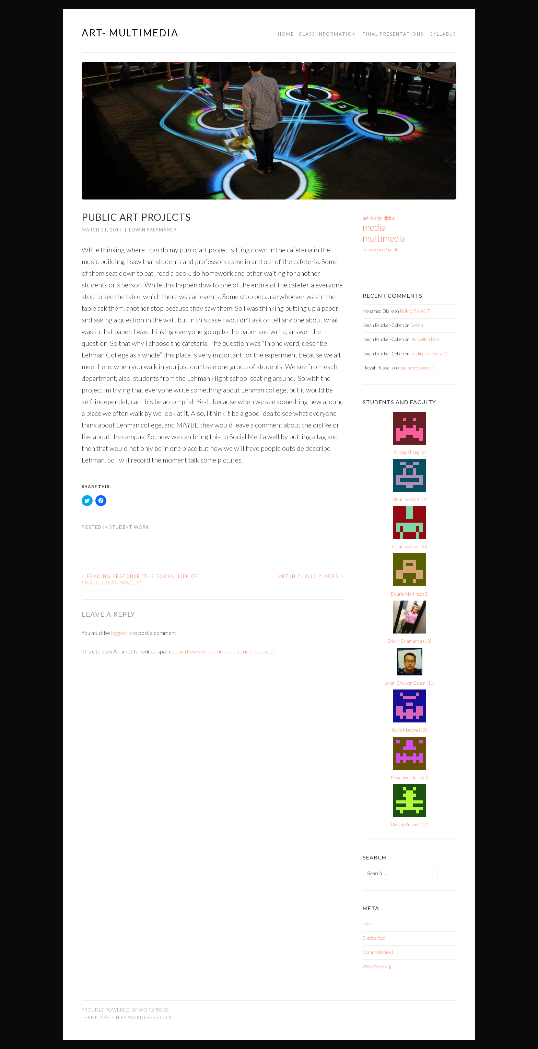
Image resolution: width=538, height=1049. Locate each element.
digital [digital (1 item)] (389, 218)
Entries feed (374, 938)
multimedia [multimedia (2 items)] (384, 238)
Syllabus (443, 34)
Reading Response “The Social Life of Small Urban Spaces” (140, 579)
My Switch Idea (424, 339)
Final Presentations (393, 34)
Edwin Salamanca (153, 229)
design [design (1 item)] (376, 218)
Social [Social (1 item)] (391, 249)
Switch (416, 325)
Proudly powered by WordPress (125, 1010)
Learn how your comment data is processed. (224, 651)
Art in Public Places (311, 576)
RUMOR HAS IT (415, 311)
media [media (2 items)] (374, 227)
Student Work (129, 527)
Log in (368, 923)
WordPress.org (377, 966)
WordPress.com (150, 1017)
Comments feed (378, 952)
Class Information (327, 34)
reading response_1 (428, 353)
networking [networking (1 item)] (374, 249)
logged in (121, 632)
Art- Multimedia (130, 32)
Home (286, 34)
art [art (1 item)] (366, 218)
